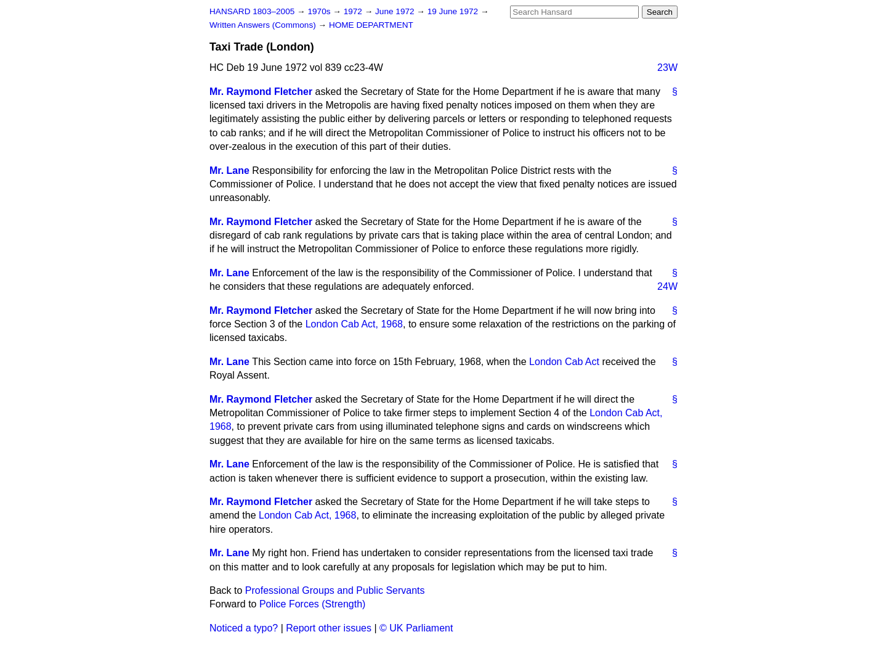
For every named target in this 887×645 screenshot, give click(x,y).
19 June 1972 (453, 11)
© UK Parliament (416, 628)
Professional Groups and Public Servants (335, 590)
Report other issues (328, 628)
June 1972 (395, 11)
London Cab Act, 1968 (354, 324)
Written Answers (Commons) (263, 25)
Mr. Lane (229, 170)
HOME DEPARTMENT (371, 25)
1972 (354, 11)
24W (667, 286)
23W (667, 67)
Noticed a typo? (243, 628)
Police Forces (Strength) (312, 604)
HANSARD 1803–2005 (251, 11)
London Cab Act (564, 361)
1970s (320, 11)
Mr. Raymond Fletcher (260, 91)
